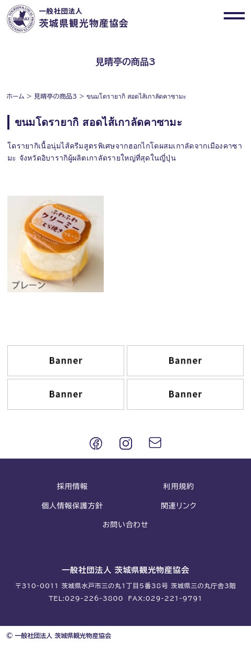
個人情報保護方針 (72, 505)
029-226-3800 (94, 598)
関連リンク (179, 505)
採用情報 (72, 486)
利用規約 (178, 486)
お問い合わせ (125, 524)
